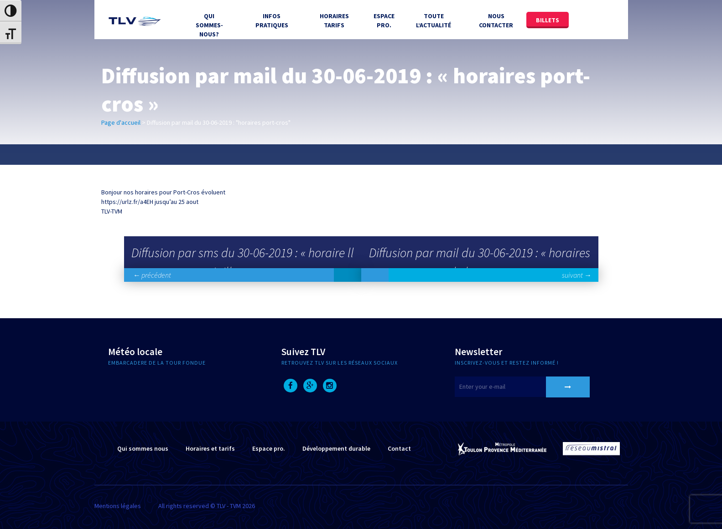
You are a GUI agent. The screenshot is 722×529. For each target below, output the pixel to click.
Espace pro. (268, 448)
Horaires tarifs (334, 20)
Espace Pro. (384, 20)
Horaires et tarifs (210, 448)
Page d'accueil (120, 122)
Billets (547, 20)
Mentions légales (117, 506)
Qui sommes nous (142, 448)
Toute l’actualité (433, 20)
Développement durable (336, 448)
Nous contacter (496, 20)
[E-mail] (512, 386)
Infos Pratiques (271, 20)
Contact (399, 448)
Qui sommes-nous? (209, 25)
